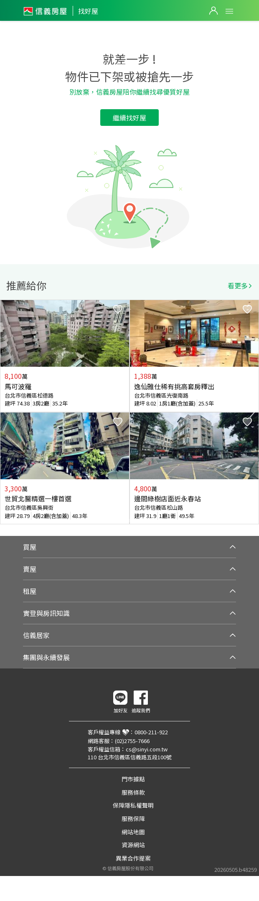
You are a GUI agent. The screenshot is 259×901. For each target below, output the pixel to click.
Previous (6, 412)
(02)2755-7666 (132, 741)
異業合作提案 (133, 858)
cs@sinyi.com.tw (147, 749)
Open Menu (229, 11)
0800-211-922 (151, 732)
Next (252, 412)
